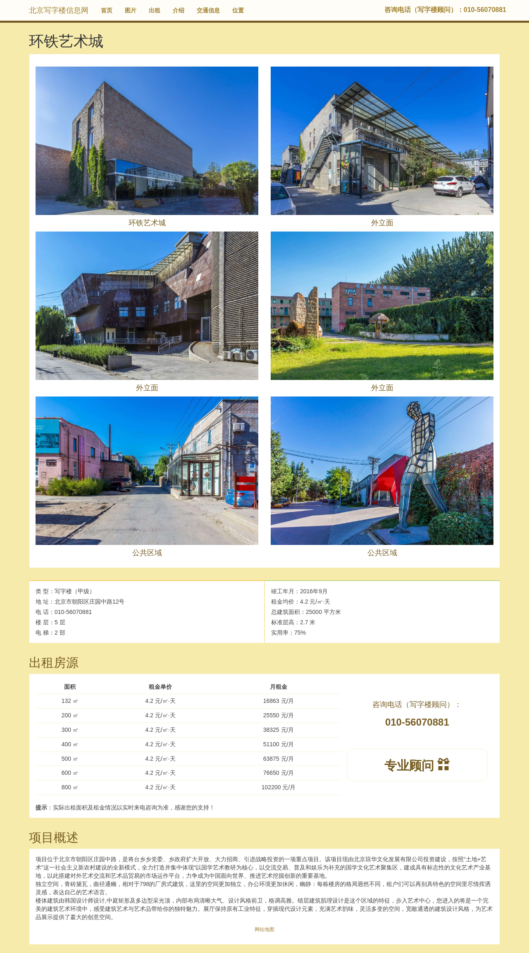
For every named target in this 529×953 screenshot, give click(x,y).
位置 (238, 10)
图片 (130, 10)
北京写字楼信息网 (58, 10)
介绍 (178, 10)
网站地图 (264, 929)
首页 (106, 10)
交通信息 (208, 10)
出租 (154, 10)
